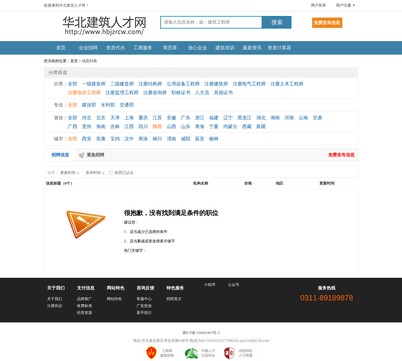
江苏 (157, 117)
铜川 (157, 138)
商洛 (143, 138)
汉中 (129, 138)
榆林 (214, 138)
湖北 (261, 117)
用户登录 (318, 5)
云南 (303, 117)
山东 (185, 126)
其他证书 (223, 92)
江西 (129, 126)
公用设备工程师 (183, 83)
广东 (185, 117)
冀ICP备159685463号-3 (201, 333)
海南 (101, 126)
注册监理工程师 (122, 92)
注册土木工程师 (286, 83)
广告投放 (144, 306)
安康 (101, 138)
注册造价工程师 (84, 92)
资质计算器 (279, 47)
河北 (86, 117)
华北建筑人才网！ (74, 5)
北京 (101, 117)
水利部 (108, 104)
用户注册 (343, 5)
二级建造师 (122, 83)
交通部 (127, 104)
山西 (171, 126)
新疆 (261, 126)
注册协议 (54, 306)
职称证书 (180, 92)
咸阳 (185, 138)
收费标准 (84, 306)
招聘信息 (60, 155)
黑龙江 (244, 117)
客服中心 (144, 299)
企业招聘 (88, 47)
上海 (129, 117)
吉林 (115, 126)
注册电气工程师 (249, 83)
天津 (115, 117)
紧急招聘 (95, 155)
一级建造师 (94, 83)
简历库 (170, 47)
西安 (86, 138)
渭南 (171, 138)
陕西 (157, 126)
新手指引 (144, 312)
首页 (61, 47)
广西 (72, 126)
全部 (72, 83)
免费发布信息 (341, 155)
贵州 (86, 126)
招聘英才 (174, 299)
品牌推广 (84, 299)
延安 (199, 138)
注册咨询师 (155, 92)
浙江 (199, 117)
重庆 (143, 117)
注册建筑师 (216, 83)
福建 (214, 117)
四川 (143, 126)
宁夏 (214, 126)
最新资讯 (252, 47)
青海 (199, 126)
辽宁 (228, 117)
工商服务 (142, 47)
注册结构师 (150, 83)
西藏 (247, 126)
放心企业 (197, 47)
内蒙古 (230, 126)
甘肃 (317, 117)
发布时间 (96, 172)
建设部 (89, 104)
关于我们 (54, 299)
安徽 (171, 117)
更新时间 (70, 172)
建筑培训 (224, 47)
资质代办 (115, 47)
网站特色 (114, 299)
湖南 (275, 117)
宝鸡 (115, 138)
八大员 (202, 92)
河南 (289, 117)
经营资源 (84, 312)
